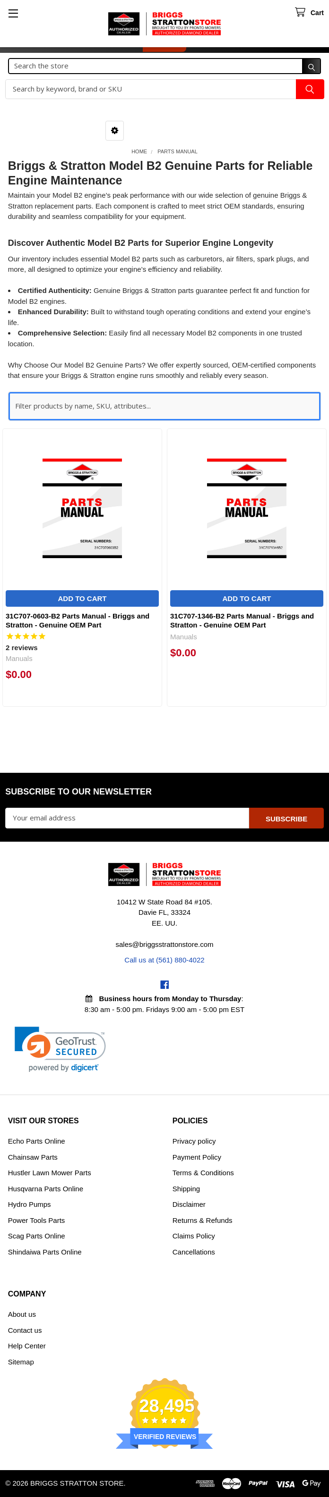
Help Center (27, 1346)
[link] (60, 1049)
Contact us (25, 1330)
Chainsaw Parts (33, 1157)
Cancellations (194, 1252)
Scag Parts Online (36, 1236)
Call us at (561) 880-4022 (164, 960)
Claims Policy (194, 1236)
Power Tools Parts (36, 1220)
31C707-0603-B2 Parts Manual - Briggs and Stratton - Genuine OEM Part (77, 620)
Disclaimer (189, 1204)
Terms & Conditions (203, 1173)
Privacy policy (194, 1141)
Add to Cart (82, 598)
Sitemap (21, 1362)
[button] (114, 131)
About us (22, 1314)
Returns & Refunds (203, 1220)
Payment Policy (197, 1157)
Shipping (186, 1189)
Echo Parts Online (36, 1141)
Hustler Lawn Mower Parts (49, 1173)
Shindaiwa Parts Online (45, 1252)
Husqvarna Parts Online (45, 1189)
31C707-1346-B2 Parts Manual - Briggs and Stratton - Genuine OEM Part (242, 620)
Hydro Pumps (29, 1204)
